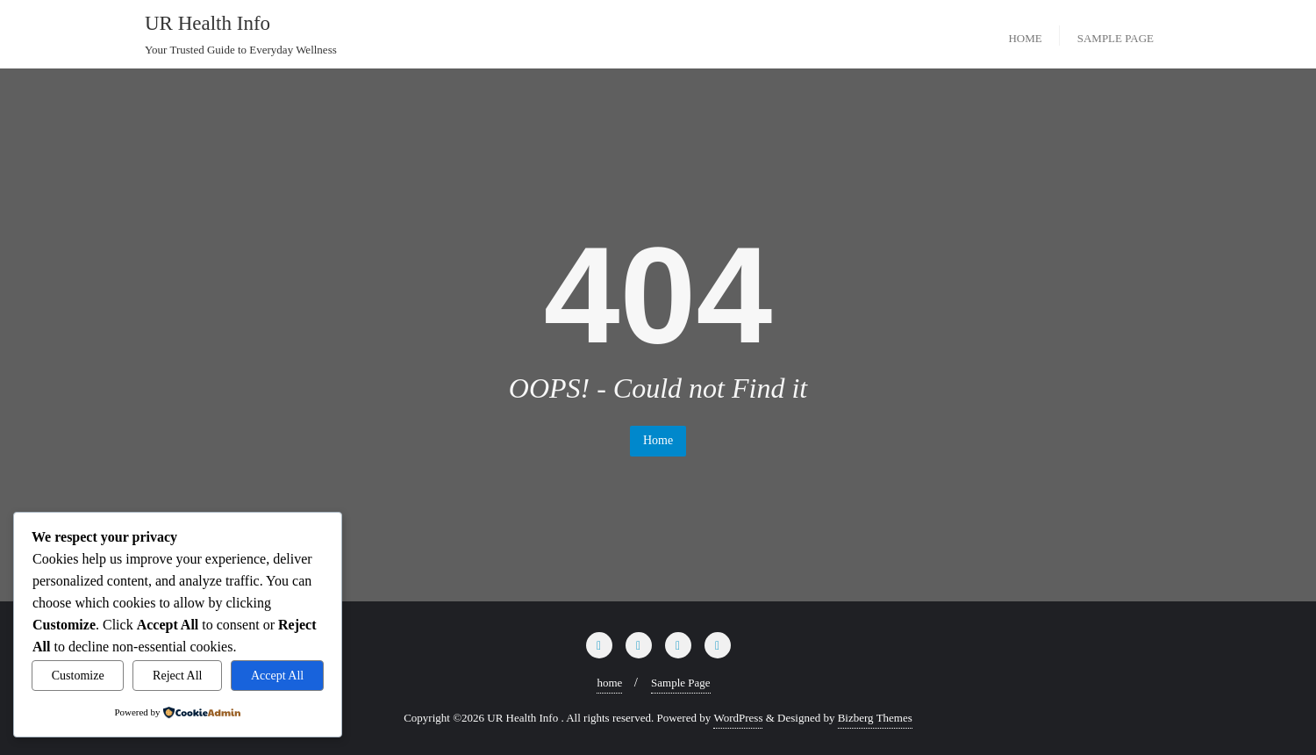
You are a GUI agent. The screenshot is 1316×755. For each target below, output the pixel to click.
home (609, 682)
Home (658, 440)
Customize (78, 675)
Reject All (177, 675)
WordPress (737, 717)
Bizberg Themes (875, 717)
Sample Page (681, 682)
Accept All (277, 675)
